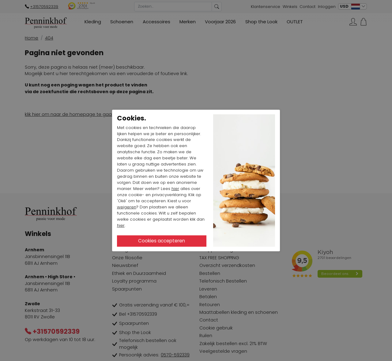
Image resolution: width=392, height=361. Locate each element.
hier (175, 189)
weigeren (126, 207)
